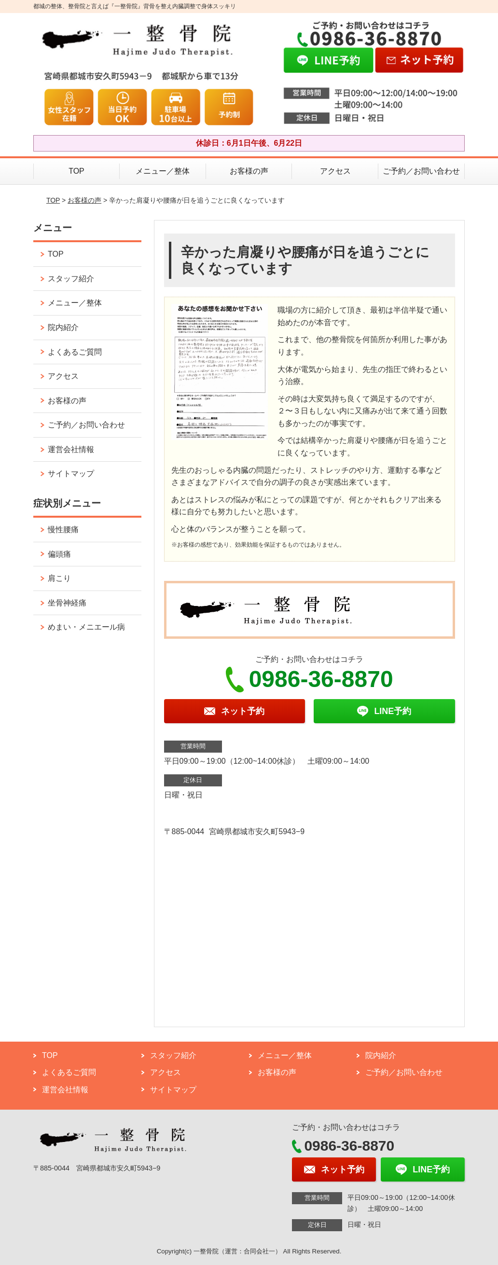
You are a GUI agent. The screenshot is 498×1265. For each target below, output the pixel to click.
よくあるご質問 (75, 352)
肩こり (59, 578)
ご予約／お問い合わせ (421, 171)
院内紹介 (63, 327)
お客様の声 (249, 171)
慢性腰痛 (63, 529)
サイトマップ (71, 473)
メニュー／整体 (163, 171)
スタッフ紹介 (71, 279)
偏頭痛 (59, 554)
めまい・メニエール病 (86, 627)
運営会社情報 (71, 449)
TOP (76, 171)
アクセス (335, 171)
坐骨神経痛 (67, 603)
